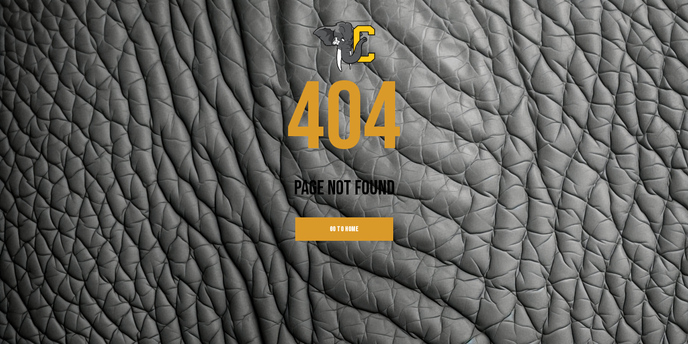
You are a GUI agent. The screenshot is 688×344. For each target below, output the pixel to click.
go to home (344, 229)
